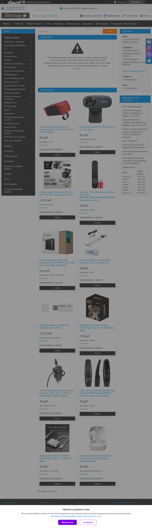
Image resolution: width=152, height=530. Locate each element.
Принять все (67, 522)
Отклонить (88, 522)
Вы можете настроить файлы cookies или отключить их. (75, 516)
